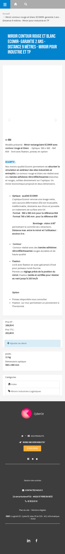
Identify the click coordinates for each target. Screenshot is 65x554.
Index (12, 384)
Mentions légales (38, 510)
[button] (9, 119)
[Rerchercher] (26, 4)
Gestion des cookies (32, 480)
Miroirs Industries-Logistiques (24, 391)
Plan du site (24, 510)
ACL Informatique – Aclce (44, 517)
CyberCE (25, 516)
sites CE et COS (36, 516)
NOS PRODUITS (37, 436)
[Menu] (5, 4)
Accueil (6, 13)
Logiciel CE (16, 516)
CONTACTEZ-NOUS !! (32, 490)
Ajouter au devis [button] (17, 343)
